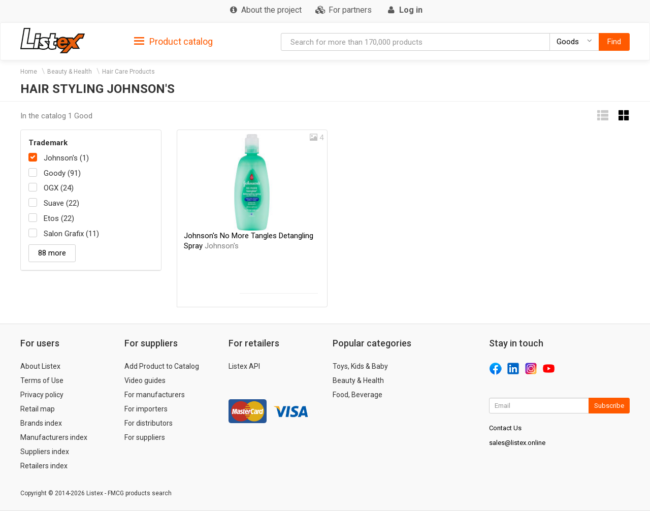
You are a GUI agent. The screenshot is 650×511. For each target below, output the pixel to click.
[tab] (173, 41)
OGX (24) (59, 188)
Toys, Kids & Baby (360, 366)
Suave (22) (61, 203)
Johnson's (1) (66, 158)
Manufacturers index (53, 437)
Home (28, 71)
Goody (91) (62, 173)
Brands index (41, 423)
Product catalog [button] (173, 41)
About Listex (40, 366)
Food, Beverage (357, 395)
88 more (52, 253)
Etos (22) (59, 218)
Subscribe (609, 405)
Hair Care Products (128, 71)
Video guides (145, 380)
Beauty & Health (69, 71)
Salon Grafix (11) (71, 233)
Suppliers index (44, 452)
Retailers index (44, 466)
